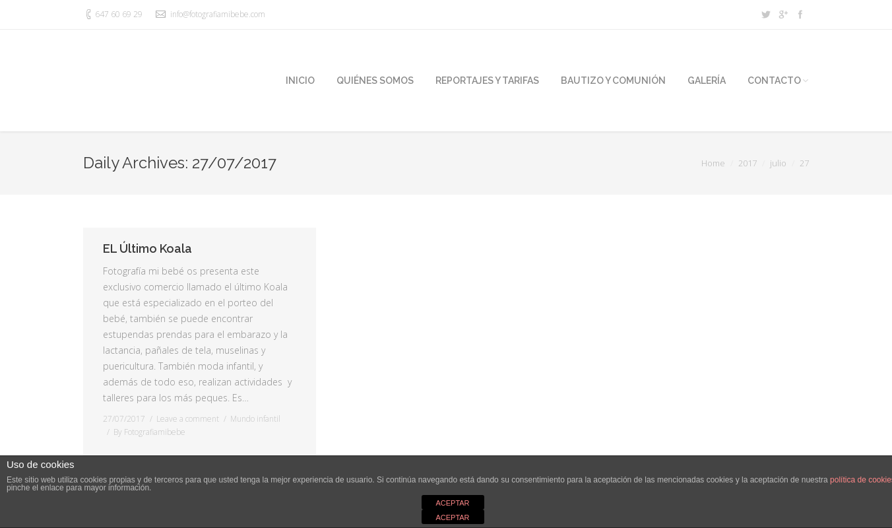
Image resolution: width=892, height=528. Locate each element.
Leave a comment (187, 418)
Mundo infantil (255, 418)
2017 (747, 163)
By (149, 432)
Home (713, 163)
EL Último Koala (147, 248)
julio (778, 163)
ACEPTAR (452, 503)
